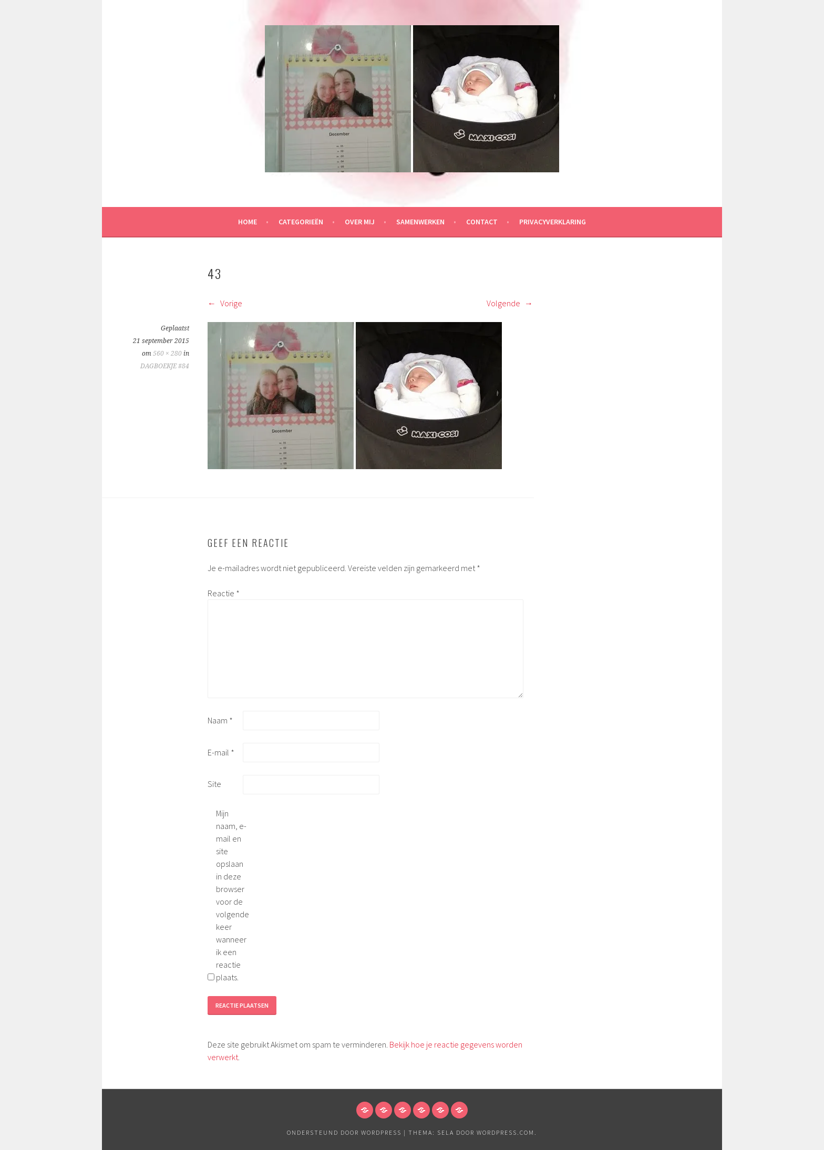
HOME (247, 221)
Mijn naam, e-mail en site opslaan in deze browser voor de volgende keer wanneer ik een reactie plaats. (232, 895)
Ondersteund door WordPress (344, 1132)
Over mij (360, 221)
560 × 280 (167, 353)
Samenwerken (420, 221)
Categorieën (301, 221)
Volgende (510, 303)
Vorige (225, 303)
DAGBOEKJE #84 (164, 366)
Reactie (224, 593)
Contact (482, 221)
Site (214, 784)
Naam (220, 720)
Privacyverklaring (552, 221)
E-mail (221, 752)
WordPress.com (505, 1132)
